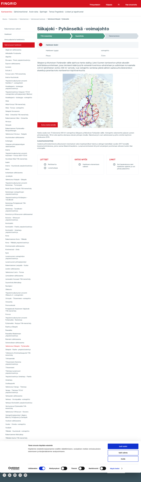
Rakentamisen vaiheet (12, 29)
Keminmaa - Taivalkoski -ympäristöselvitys (14, 210)
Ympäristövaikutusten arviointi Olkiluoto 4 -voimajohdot (16, 294)
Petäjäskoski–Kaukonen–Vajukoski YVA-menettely (17, 310)
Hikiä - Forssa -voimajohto (14, 108)
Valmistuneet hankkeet (38, 19)
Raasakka (8, 330)
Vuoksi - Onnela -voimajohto (15, 424)
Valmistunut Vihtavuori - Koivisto (16, 412)
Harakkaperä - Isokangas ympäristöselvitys (14, 87)
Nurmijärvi (8, 286)
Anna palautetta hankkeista (14, 40)
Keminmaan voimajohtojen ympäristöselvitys (14, 193)
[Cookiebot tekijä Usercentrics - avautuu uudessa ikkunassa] (14, 477)
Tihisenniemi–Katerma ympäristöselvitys (13, 363)
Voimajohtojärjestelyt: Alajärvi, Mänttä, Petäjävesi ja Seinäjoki (16, 416)
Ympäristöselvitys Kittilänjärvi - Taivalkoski (16, 199)
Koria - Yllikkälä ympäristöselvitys (17, 243)
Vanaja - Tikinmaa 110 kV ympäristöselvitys (14, 391)
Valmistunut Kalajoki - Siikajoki (16, 179)
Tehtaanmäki (10, 358)
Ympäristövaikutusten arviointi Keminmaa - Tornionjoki (16, 184)
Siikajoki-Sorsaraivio (12, 111)
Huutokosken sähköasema (14, 137)
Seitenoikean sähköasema (14, 343)
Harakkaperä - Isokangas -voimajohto (18, 97)
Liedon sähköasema (12, 269)
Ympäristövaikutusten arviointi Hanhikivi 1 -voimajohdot (16, 82)
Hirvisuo (8, 121)
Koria (7, 236)
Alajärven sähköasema (13, 50)
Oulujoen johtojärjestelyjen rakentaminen (15, 145)
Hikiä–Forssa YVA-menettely (15, 104)
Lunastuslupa (53, 168)
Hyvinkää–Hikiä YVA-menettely (16, 159)
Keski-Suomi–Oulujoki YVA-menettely (18, 188)
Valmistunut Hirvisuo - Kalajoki (16, 134)
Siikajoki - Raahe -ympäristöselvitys (18, 349)
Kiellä (123, 468)
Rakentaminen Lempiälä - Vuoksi (16, 265)
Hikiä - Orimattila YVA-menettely (16, 115)
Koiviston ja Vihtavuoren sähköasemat (19, 214)
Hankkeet (8, 34)
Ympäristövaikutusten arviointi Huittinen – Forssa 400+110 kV (16, 154)
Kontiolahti (9, 223)
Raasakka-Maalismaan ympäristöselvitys (13, 335)
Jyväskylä (8, 176)
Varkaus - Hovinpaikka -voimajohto (17, 399)
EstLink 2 (8, 70)
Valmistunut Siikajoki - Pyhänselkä (17, 346)
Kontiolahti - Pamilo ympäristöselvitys (18, 227)
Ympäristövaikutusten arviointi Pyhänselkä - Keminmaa (16, 319)
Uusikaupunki (10, 383)
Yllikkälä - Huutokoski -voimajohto (17, 431)
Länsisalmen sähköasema (14, 276)
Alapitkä (8, 57)
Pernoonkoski (10, 305)
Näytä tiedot (114, 478)
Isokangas (9, 141)
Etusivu (5, 19)
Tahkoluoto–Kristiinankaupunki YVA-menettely (18, 354)
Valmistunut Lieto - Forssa (14, 272)
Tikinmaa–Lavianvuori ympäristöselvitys (12, 372)
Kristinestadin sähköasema (14, 246)
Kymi (7, 253)
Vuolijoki (8, 428)
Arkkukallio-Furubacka (13, 53)
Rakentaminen (24, 19)
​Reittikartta (52, 164)
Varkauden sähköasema (13, 396)
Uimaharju (8, 380)
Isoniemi (8, 67)
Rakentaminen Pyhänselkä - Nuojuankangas (15, 129)
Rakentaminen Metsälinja (14, 434)
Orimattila (8, 302)
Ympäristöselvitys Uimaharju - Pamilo (18, 376)
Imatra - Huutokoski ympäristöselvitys (18, 166)
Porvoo (8, 314)
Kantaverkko (13, 19)
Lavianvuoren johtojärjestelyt (15, 262)
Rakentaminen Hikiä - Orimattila (16, 118)
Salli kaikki (123, 456)
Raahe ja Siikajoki (11, 327)
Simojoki (8, 125)
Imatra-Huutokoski (11, 77)
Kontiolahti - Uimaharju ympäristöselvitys (13, 231)
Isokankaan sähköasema (14, 173)
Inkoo (7, 169)
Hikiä (7, 101)
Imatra (7, 150)
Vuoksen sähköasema (13, 421)
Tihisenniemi (9, 367)
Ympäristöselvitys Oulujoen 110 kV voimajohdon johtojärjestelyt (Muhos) (18, 93)
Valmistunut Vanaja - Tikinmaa (15, 387)
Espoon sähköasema (12, 64)
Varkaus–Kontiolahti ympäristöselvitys (18, 403)
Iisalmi (7, 162)
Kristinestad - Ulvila (12, 249)
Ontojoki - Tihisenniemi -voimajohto (18, 298)
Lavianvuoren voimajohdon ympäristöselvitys (15, 257)
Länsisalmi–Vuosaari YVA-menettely (18, 279)
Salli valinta (123, 462)
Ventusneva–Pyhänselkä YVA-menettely (16, 407)
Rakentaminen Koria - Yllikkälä (16, 239)
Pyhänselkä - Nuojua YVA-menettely (18, 323)
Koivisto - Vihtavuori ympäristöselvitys (12, 219)
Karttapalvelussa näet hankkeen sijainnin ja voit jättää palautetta (126, 166)
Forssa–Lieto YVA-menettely (15, 74)
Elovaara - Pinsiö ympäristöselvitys (17, 60)
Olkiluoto (8, 289)
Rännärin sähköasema (13, 339)
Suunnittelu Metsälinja (13, 282)
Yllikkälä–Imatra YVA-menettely (16, 438)
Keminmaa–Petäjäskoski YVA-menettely (15, 204)
